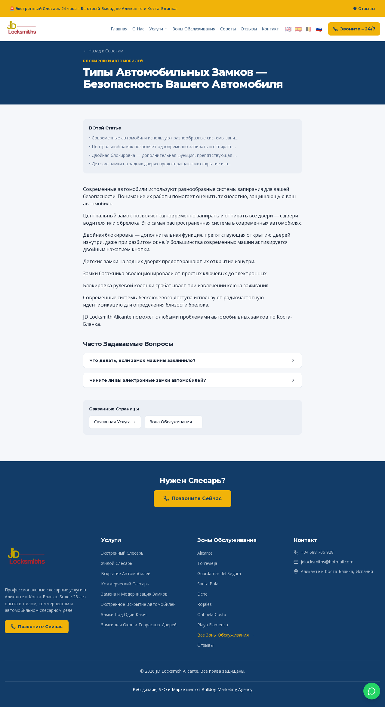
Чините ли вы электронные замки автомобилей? (192, 380)
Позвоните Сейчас (192, 499)
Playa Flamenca (212, 625)
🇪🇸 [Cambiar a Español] (298, 29)
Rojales (204, 604)
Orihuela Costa (211, 614)
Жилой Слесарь (116, 563)
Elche (202, 594)
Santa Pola (207, 584)
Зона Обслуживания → (173, 422)
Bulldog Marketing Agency (227, 689)
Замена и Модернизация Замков (134, 594)
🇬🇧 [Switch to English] (288, 29)
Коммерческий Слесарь (125, 584)
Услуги (158, 29)
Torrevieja (207, 563)
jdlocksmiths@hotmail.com (323, 562)
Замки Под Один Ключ (123, 614)
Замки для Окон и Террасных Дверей (139, 625)
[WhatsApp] (371, 691)
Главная (119, 29)
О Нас (138, 29)
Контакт (270, 29)
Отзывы (249, 29)
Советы (228, 29)
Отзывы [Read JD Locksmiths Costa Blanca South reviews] (364, 8)
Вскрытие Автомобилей (125, 573)
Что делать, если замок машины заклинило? (192, 360)
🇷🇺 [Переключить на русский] (319, 29)
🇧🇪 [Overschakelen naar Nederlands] (308, 29)
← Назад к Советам (103, 51)
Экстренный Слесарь (122, 553)
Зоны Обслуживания (194, 29)
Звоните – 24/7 (354, 29)
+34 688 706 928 (314, 552)
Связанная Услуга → (115, 422)
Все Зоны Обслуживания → (225, 635)
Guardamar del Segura (219, 573)
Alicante (205, 553)
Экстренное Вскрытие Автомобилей (138, 604)
